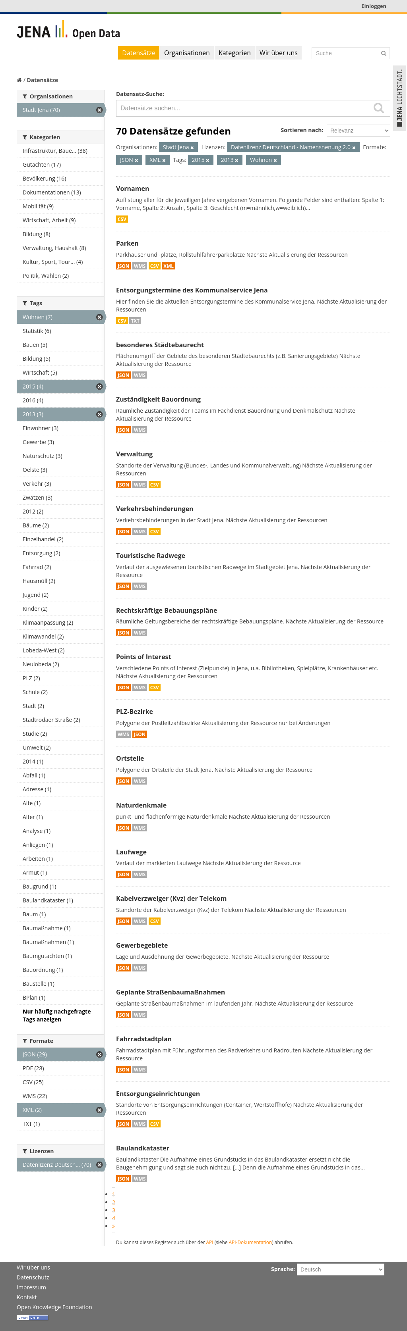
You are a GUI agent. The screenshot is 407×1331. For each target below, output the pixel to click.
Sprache (282, 1269)
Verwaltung (134, 454)
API (209, 1242)
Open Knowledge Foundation (54, 1307)
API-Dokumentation (250, 1242)
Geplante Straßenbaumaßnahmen (170, 992)
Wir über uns (279, 52)
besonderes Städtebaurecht (160, 344)
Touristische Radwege (150, 555)
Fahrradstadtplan (144, 1039)
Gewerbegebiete (142, 945)
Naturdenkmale (141, 805)
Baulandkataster (142, 1148)
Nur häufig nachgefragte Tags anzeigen (57, 1015)
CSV (122, 219)
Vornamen (132, 188)
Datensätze (138, 52)
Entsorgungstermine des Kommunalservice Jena (192, 290)
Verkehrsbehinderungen (155, 508)
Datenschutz (33, 1277)
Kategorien (235, 52)
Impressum (31, 1287)
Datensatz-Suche (139, 94)
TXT (135, 320)
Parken (127, 243)
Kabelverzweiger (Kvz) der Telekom (171, 898)
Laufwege (131, 852)
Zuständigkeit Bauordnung (158, 399)
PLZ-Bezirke (134, 711)
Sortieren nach (301, 130)
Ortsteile (130, 758)
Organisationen (187, 52)
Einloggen (373, 6)
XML (168, 266)
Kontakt (27, 1297)
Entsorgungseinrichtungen (158, 1093)
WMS (139, 266)
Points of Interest (143, 656)
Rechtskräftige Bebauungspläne (166, 610)
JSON (123, 266)
